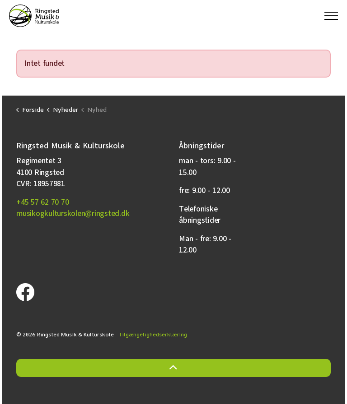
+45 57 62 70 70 (42, 202)
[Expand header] (331, 16)
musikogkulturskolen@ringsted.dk (72, 213)
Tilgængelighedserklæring (153, 334)
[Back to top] (173, 368)
